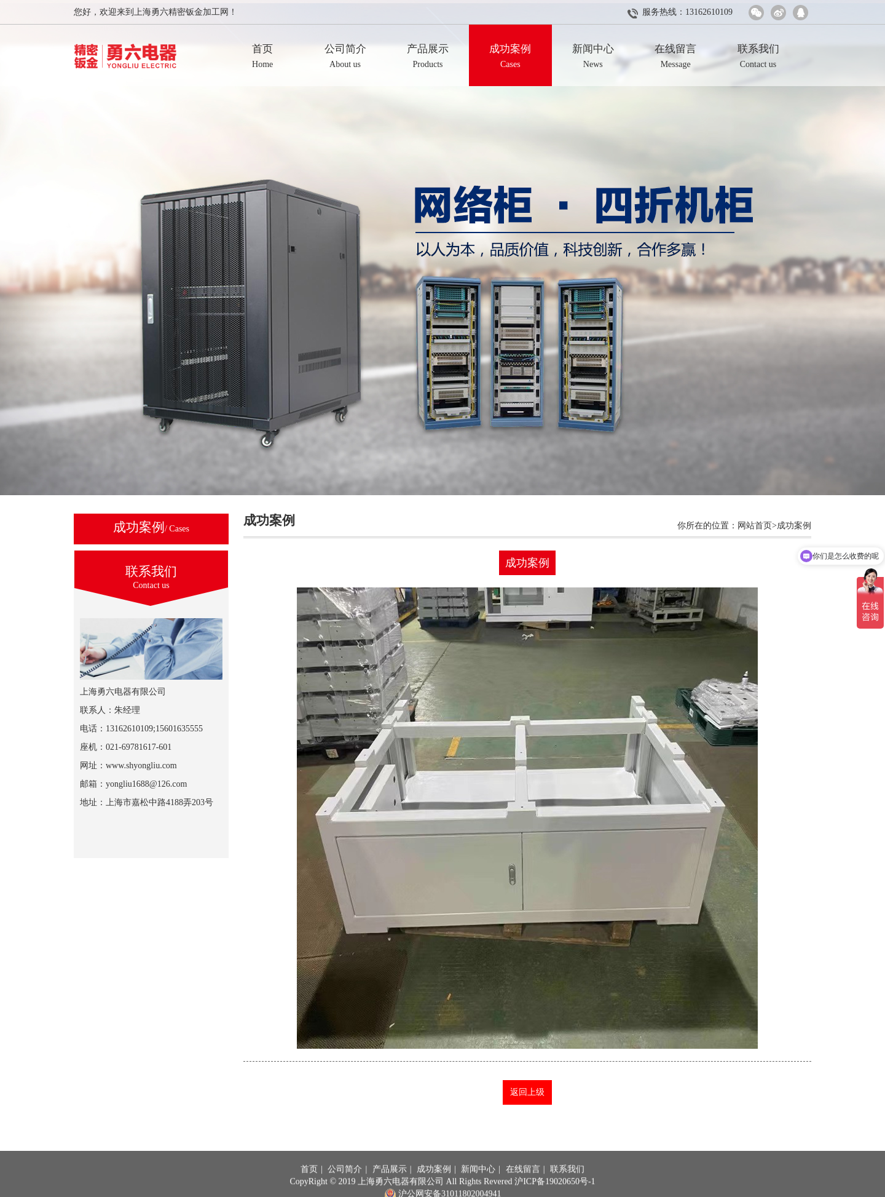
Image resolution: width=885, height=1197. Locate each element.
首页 (309, 1185)
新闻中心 (478, 1185)
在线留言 (523, 1185)
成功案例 (434, 1185)
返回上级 (527, 1092)
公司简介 (345, 1185)
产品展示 (389, 1185)
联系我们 (567, 1185)
